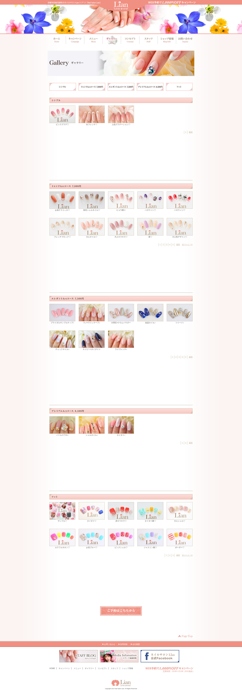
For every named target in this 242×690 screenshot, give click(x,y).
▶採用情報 (122, 644)
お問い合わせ (184, 40)
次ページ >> (187, 244)
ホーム (57, 40)
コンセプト (130, 40)
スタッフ (148, 40)
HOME (52, 668)
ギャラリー (111, 40)
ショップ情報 (166, 40)
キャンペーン (75, 40)
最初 (191, 132)
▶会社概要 (135, 644)
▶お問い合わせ (108, 644)
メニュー (93, 40)
